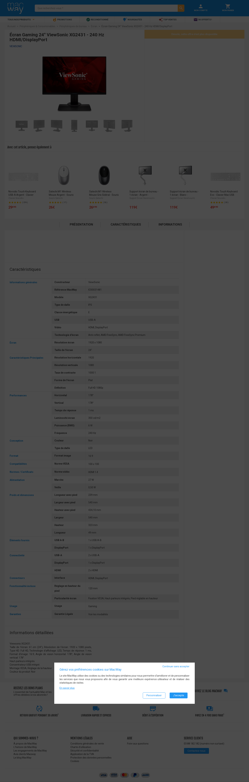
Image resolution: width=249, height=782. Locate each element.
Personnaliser (154, 695)
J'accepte (178, 695)
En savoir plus (67, 688)
